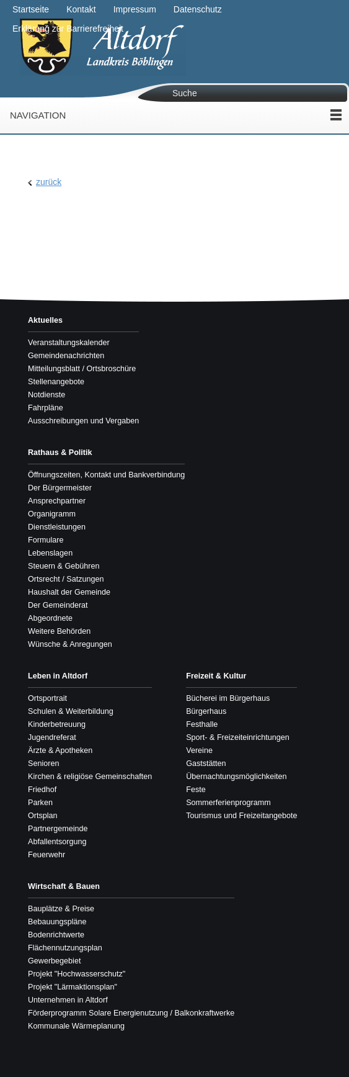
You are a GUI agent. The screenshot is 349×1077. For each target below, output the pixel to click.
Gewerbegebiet (54, 961)
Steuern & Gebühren (64, 566)
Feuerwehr (46, 854)
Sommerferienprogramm (228, 802)
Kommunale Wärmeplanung (76, 1026)
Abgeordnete (50, 618)
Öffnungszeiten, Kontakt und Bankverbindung (106, 475)
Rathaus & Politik (60, 452)
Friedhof (42, 789)
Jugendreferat (52, 737)
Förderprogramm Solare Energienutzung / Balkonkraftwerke (131, 1013)
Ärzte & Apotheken (60, 750)
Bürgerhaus (206, 711)
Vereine (199, 750)
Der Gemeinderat (58, 605)
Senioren (43, 763)
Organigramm (52, 514)
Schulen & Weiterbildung (70, 711)
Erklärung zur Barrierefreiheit (67, 29)
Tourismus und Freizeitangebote (241, 815)
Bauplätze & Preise (61, 908)
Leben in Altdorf (57, 676)
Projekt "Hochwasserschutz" (76, 974)
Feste (196, 789)
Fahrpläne (45, 407)
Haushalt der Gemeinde (69, 592)
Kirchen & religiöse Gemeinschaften (90, 776)
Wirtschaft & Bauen (64, 886)
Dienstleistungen (57, 527)
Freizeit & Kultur (216, 676)
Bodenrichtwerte (56, 935)
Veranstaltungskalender (69, 342)
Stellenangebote (56, 381)
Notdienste (46, 394)
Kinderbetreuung (57, 724)
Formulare (45, 540)
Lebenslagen (50, 553)
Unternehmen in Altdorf (68, 1000)
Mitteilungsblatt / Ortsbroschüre (82, 368)
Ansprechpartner (57, 501)
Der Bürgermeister (60, 488)
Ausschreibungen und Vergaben (83, 421)
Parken (40, 802)
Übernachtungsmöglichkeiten (236, 776)
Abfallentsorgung (57, 841)
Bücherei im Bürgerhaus (228, 698)
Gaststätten (206, 763)
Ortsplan (43, 815)
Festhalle (202, 724)
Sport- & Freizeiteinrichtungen (237, 737)
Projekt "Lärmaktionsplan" (72, 987)
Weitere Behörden (59, 631)
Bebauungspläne (57, 921)
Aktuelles (45, 320)
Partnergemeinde (58, 828)
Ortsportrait (47, 698)
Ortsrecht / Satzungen (66, 579)
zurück (48, 182)
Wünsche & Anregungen (70, 644)
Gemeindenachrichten (66, 355)
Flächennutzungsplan (65, 948)
